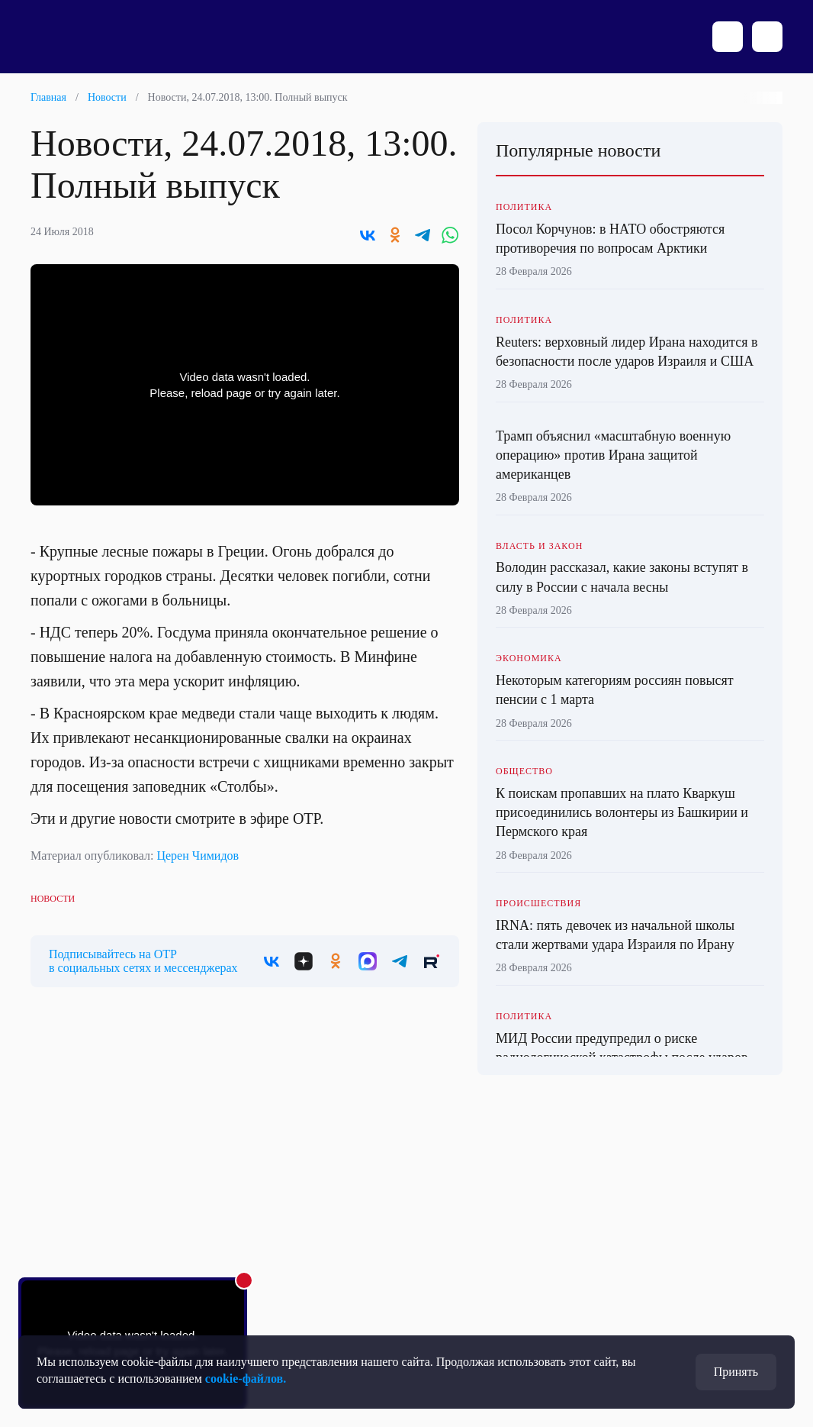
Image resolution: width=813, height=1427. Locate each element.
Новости (107, 97)
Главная (48, 97)
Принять (736, 1371)
